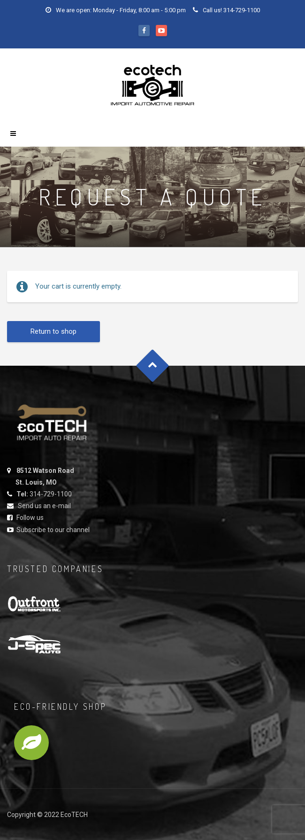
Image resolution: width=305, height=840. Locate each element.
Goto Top (152, 365)
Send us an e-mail (44, 506)
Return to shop (53, 331)
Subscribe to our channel (53, 530)
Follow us (30, 517)
